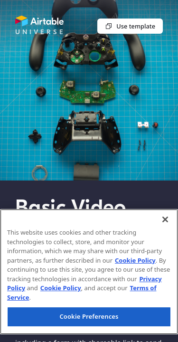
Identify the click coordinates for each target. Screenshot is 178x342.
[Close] (165, 219)
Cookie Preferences (88, 316)
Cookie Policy (135, 260)
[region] (89, 271)
